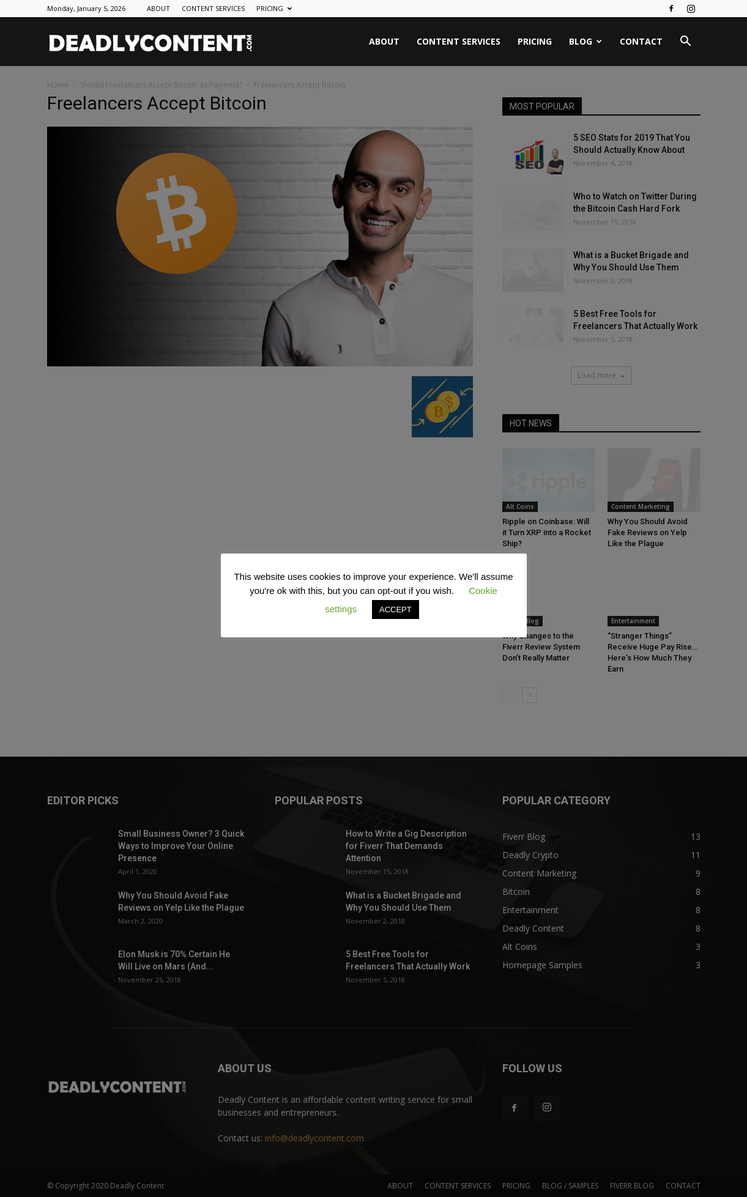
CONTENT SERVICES (213, 8)
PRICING (274, 8)
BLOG (585, 41)
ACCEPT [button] (395, 609)
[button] (686, 42)
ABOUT (158, 8)
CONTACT (641, 41)
